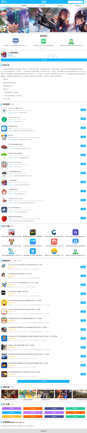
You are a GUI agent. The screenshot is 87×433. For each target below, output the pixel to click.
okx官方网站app (30, 426)
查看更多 (11, 104)
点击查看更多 (43, 381)
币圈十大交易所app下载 (19, 426)
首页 (7, 5)
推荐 (10, 260)
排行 (20, 260)
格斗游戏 (42, 5)
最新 (15, 260)
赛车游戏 (60, 5)
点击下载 (43, 60)
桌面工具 (10, 55)
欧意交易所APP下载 (6, 426)
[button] (42, 48)
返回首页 (43, 431)
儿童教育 (24, 5)
